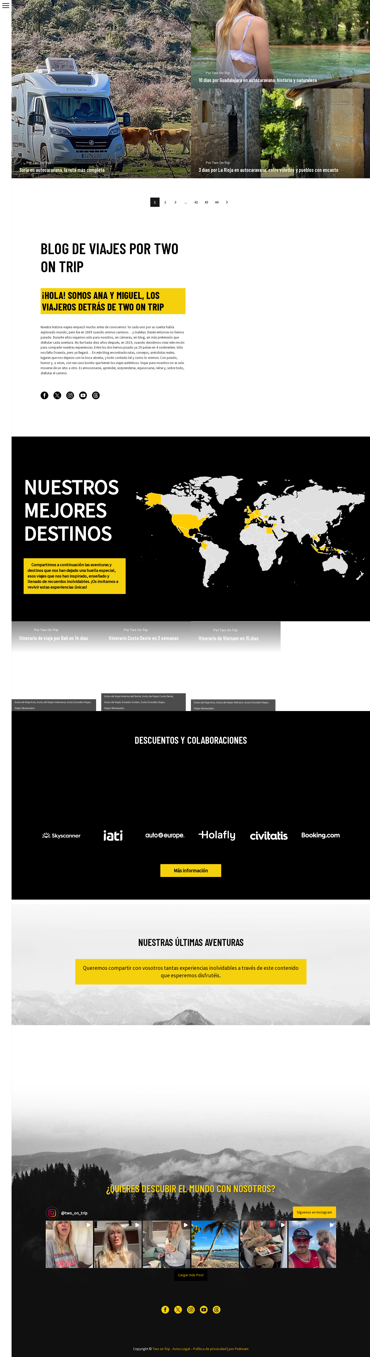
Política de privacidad (209, 1348)
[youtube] (83, 395)
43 (206, 202)
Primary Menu (5, 5)
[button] (227, 202)
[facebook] (44, 395)
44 (216, 202)
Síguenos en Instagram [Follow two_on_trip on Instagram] (314, 1212)
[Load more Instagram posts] (191, 1275)
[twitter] (57, 395)
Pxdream (241, 1348)
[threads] (96, 395)
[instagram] (70, 395)
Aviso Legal (181, 1348)
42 (196, 202)
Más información (191, 870)
